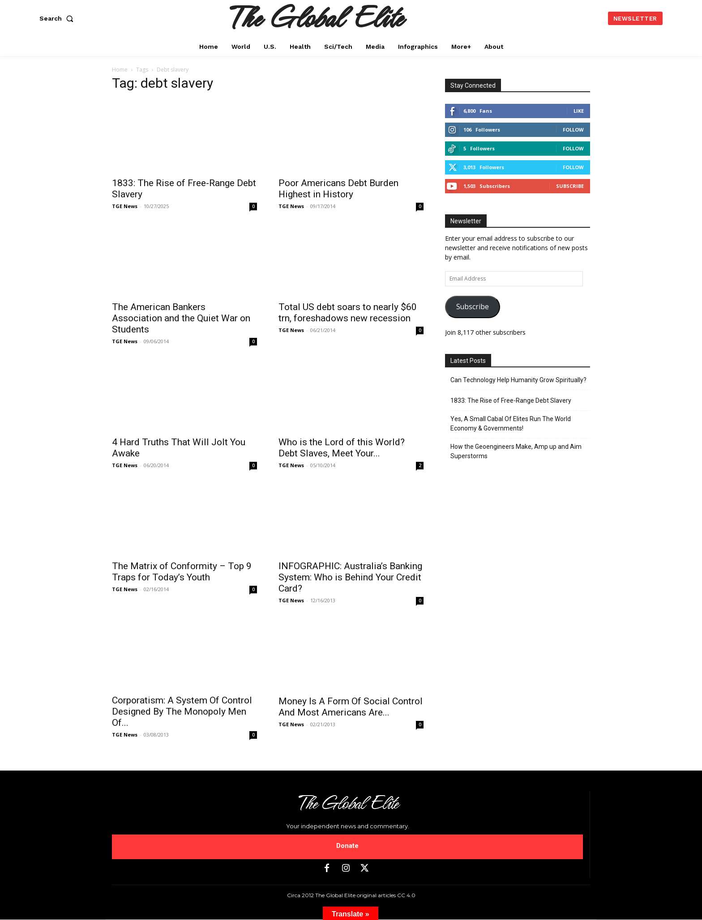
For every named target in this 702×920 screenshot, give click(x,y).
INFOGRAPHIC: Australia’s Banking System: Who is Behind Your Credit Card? (350, 577)
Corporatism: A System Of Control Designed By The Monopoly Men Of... (182, 711)
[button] (58, 18)
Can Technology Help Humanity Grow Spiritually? (518, 379)
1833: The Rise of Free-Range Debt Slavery (510, 400)
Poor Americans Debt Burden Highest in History (338, 189)
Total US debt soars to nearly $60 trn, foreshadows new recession (347, 313)
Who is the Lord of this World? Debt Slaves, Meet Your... (341, 448)
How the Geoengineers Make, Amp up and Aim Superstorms (516, 451)
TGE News (124, 206)
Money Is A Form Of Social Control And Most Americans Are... (350, 707)
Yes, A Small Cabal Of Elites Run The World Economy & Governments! (510, 423)
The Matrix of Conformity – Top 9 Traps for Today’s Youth (182, 572)
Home (120, 69)
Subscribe (570, 186)
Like (579, 110)
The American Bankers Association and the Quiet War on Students (181, 318)
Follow (573, 129)
